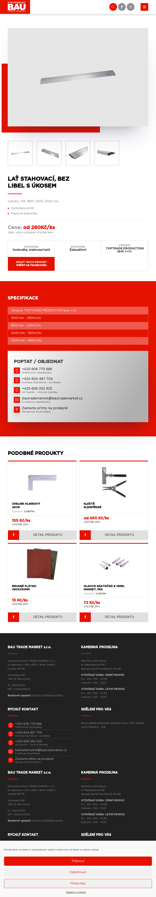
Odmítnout (78, 872)
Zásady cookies (76, 892)
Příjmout (78, 861)
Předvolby (78, 883)
